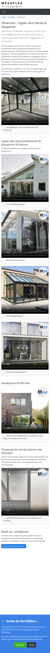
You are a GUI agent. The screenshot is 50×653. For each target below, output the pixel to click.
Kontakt (11, 17)
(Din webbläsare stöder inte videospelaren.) (25, 101)
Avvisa (31, 644)
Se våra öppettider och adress (14, 546)
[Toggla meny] (4, 12)
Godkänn (20, 644)
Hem (4, 17)
